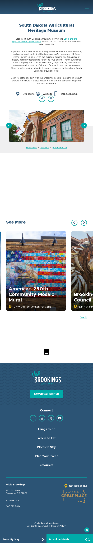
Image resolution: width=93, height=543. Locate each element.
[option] (46, 126)
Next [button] (84, 125)
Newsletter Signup (46, 393)
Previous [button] (9, 125)
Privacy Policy (58, 526)
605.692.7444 (13, 506)
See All (83, 317)
